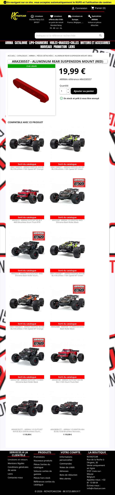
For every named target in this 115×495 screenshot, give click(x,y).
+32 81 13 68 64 (96, 481)
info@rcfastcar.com (96, 488)
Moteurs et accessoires (95, 43)
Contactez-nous (15, 477)
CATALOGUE (21, 43)
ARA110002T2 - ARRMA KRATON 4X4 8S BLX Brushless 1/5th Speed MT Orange (27, 168)
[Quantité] (63, 91)
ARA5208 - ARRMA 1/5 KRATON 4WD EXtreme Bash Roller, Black (67, 221)
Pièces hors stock (42, 477)
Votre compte (70, 452)
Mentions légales (16, 463)
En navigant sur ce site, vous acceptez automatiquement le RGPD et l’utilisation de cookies (59, 2)
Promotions (39, 456)
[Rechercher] (69, 36)
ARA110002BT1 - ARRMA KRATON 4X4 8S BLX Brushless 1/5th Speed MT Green (67, 274)
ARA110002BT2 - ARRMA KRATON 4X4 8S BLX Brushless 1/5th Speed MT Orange (27, 328)
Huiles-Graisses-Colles (64, 43)
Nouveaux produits (43, 460)
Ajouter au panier (84, 91)
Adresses (64, 471)
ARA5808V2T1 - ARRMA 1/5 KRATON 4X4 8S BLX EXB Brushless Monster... (67, 430)
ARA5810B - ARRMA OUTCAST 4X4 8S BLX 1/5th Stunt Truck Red (67, 381)
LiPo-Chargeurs (38, 43)
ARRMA (9, 43)
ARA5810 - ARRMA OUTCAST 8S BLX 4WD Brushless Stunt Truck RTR (27, 221)
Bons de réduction (68, 474)
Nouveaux (46, 47)
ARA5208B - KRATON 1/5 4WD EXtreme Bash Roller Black (67, 328)
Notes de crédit (67, 467)
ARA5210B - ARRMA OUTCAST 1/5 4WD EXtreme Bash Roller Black (27, 381)
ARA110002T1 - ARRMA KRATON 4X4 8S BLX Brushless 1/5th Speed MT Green (67, 168)
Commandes (66, 463)
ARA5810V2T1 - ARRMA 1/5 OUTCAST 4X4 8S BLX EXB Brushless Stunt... (27, 430)
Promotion (60, 47)
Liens (71, 47)
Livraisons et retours (18, 459)
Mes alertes (65, 478)
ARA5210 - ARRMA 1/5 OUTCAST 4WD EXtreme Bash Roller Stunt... (27, 274)
